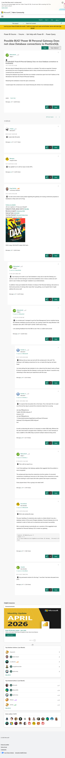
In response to (15, 270)
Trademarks (3, 749)
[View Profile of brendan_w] (23, 349)
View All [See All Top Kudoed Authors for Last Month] (8, 708)
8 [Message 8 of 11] (21, 551)
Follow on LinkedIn (11, 205)
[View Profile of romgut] (11, 128)
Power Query (51, 34)
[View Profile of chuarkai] (22, 567)
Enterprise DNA (21, 211)
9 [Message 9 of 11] (21, 584)
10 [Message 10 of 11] (10, 172)
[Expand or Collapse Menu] (2, 16)
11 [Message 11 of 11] (10, 142)
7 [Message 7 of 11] (21, 487)
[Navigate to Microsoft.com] (5, 12)
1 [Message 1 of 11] (10, 101)
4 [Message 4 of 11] (17, 333)
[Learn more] (10, 635)
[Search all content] (44, 23)
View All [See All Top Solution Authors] (8, 675)
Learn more (5, 7)
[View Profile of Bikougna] (12, 158)
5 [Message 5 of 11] (21, 377)
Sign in (46, 19)
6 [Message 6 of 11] (21, 437)
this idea (26, 209)
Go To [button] (57, 20)
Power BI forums (10, 34)
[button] (44, 48)
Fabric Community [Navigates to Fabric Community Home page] (18, 12)
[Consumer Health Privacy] (21, 752)
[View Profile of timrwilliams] (23, 503)
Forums (21, 34)
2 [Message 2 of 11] (10, 250)
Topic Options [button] (54, 48)
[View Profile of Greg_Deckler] (13, 188)
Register (41, 19)
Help (52, 19)
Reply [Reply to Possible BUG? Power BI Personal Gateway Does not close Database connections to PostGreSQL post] (56, 107)
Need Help (12, 98)
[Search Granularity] (18, 23)
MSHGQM (16, 213)
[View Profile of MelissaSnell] (13, 54)
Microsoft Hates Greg (22, 215)
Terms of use (4, 747)
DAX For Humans (17, 217)
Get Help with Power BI (35, 34)
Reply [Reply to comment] (56, 147)
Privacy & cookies (5, 744)
